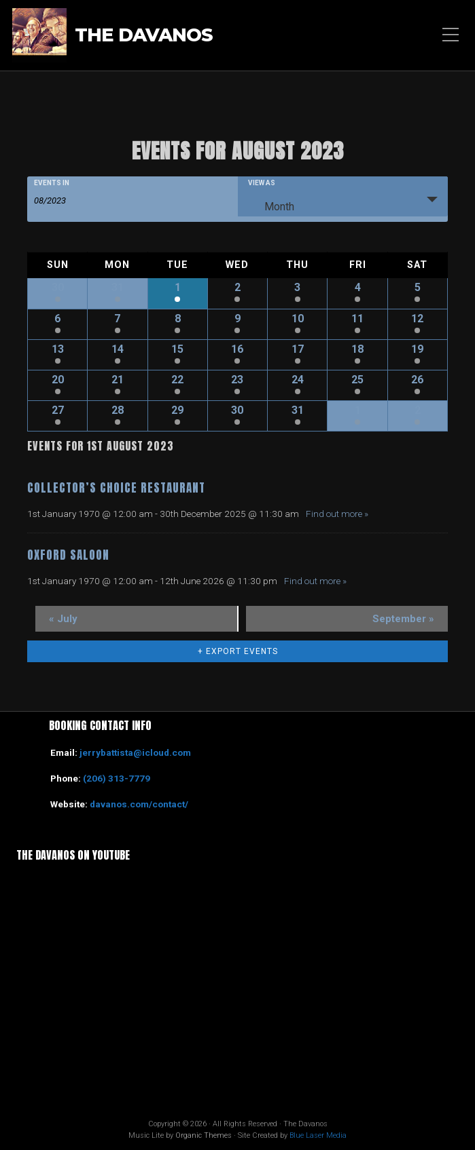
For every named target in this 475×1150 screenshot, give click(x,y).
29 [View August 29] (177, 410)
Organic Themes (203, 1135)
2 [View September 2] (418, 410)
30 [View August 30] (237, 410)
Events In (51, 183)
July (63, 619)
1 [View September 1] (358, 410)
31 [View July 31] (117, 287)
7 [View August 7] (117, 318)
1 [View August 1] (178, 287)
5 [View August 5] (418, 287)
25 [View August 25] (357, 379)
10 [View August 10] (298, 318)
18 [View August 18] (357, 349)
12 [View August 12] (417, 318)
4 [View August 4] (358, 287)
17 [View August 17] (298, 349)
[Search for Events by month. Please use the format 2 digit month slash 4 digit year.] (68, 199)
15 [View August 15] (177, 349)
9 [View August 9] (237, 318)
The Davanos (144, 35)
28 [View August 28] (117, 410)
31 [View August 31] (298, 410)
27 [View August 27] (58, 410)
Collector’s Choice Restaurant (116, 488)
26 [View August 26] (417, 379)
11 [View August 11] (357, 318)
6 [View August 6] (57, 318)
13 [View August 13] (58, 349)
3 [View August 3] (297, 287)
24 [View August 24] (298, 379)
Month (271, 203)
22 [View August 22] (177, 379)
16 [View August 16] (237, 349)
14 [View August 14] (117, 349)
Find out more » (337, 513)
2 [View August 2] (237, 287)
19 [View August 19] (417, 349)
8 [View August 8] (178, 318)
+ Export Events (238, 651)
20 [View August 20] (58, 379)
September (403, 619)
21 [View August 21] (117, 379)
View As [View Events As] (261, 183)
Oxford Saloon (68, 555)
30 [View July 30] (58, 287)
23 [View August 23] (237, 379)
